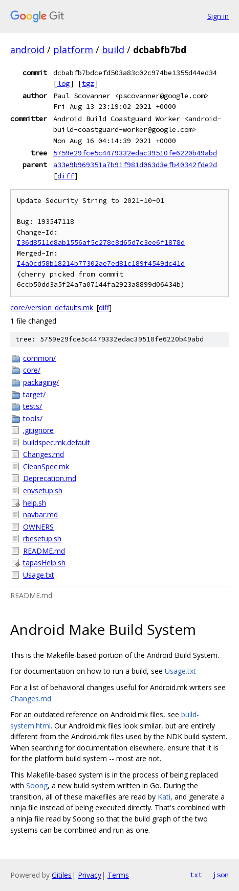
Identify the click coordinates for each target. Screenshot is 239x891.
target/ (34, 394)
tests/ (32, 406)
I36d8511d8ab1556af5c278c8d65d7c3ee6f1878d (101, 242)
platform (73, 49)
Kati (164, 797)
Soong (37, 785)
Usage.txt (38, 575)
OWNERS (38, 527)
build (113, 49)
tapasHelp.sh (44, 562)
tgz (88, 83)
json (220, 874)
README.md (44, 551)
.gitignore (38, 430)
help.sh (34, 503)
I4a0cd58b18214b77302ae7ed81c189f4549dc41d (101, 263)
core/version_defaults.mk (51, 307)
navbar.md (40, 514)
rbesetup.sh (42, 538)
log (63, 83)
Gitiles (62, 875)
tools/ (32, 418)
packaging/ (41, 382)
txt (196, 874)
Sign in (218, 16)
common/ (39, 358)
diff (65, 175)
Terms (118, 875)
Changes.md (43, 454)
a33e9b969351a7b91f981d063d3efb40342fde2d (135, 164)
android (27, 49)
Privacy (89, 875)
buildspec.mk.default (56, 442)
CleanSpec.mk (46, 466)
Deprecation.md (49, 478)
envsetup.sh (42, 490)
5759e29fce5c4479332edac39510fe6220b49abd (135, 152)
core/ (31, 370)
